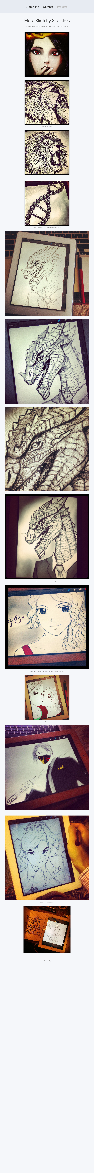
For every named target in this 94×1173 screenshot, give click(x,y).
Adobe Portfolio (49, 971)
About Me (32, 7)
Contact (48, 7)
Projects (62, 7)
